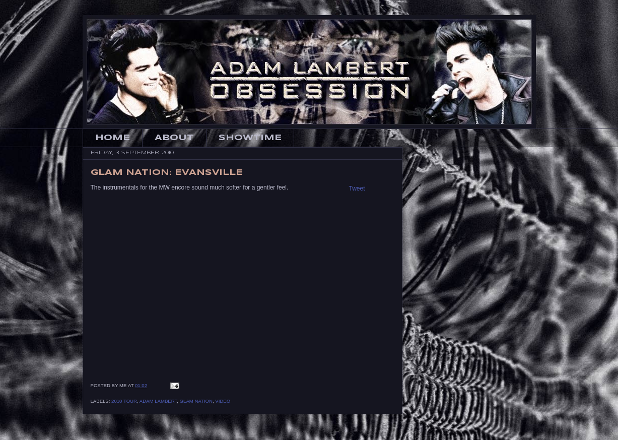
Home (112, 138)
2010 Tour (124, 401)
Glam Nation (196, 401)
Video (222, 401)
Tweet (357, 188)
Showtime (250, 138)
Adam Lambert (158, 401)
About (174, 138)
